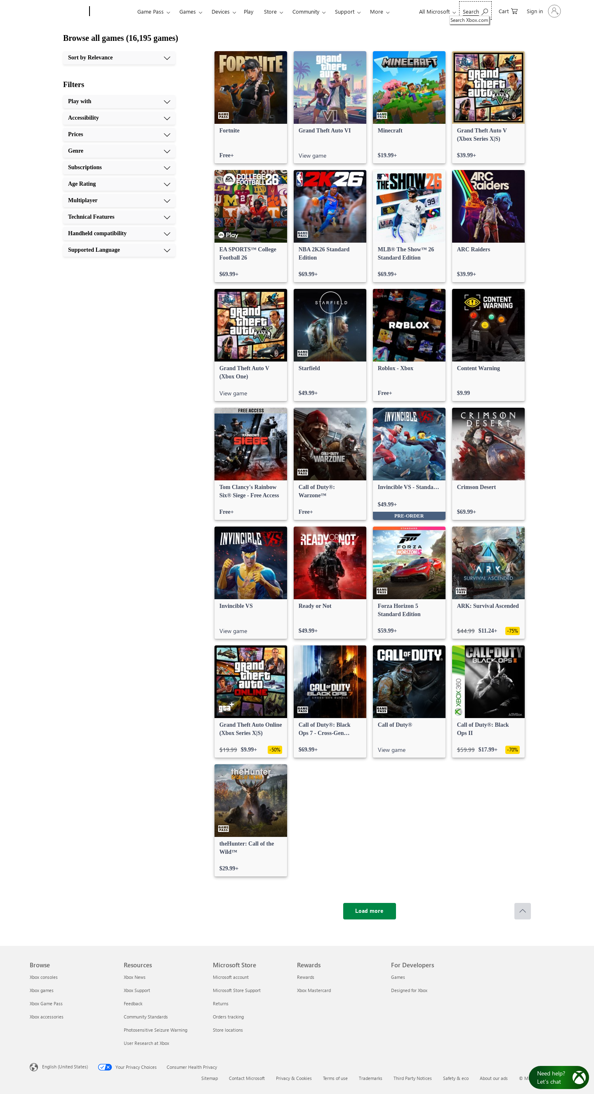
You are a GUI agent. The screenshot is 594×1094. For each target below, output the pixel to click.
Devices (221, 11)
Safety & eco (456, 1078)
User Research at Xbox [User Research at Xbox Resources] (146, 1043)
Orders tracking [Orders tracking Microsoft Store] (228, 1016)
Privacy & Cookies (294, 1078)
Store (270, 11)
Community (305, 11)
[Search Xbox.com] (475, 10)
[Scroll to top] (522, 911)
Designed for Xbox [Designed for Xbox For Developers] (409, 990)
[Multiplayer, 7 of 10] (119, 200)
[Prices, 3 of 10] (119, 134)
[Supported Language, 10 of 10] (119, 250)
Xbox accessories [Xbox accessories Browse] (47, 1016)
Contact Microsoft (247, 1078)
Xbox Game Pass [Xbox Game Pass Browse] (46, 1003)
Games (187, 11)
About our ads (494, 1078)
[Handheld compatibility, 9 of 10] (119, 233)
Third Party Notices (413, 1078)
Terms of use (335, 1078)
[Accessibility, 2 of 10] (119, 118)
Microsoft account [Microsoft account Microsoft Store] (231, 977)
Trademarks (370, 1078)
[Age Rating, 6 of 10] (119, 184)
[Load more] (369, 911)
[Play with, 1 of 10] (119, 101)
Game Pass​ (150, 11)
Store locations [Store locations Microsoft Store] (228, 1030)
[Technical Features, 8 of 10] (119, 217)
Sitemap (209, 1078)
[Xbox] (112, 11)
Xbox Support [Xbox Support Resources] (137, 990)
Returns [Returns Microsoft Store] (221, 1003)
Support (344, 11)
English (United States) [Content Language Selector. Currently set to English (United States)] (65, 1066)
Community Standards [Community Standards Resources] (146, 1016)
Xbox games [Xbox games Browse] (42, 990)
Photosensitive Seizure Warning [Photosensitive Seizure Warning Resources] (155, 1030)
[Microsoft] (58, 11)
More (376, 11)
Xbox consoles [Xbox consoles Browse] (44, 977)
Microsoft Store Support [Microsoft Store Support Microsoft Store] (237, 990)
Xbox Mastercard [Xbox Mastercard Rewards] (314, 990)
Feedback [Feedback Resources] (133, 1003)
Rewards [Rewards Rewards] (305, 977)
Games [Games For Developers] (398, 977)
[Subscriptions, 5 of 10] (119, 167)
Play (248, 11)
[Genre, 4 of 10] (119, 151)
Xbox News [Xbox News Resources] (135, 977)
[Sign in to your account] (543, 11)
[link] (250, 107)
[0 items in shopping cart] (508, 10)
